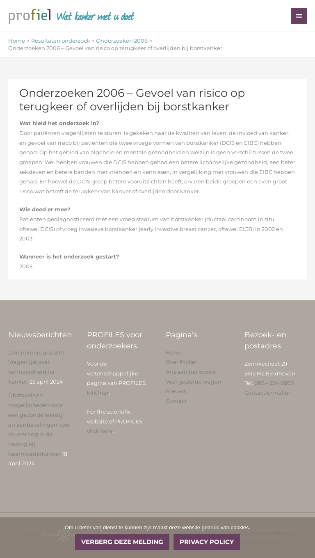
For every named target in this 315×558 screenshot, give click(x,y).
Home (174, 353)
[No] (305, 538)
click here (100, 431)
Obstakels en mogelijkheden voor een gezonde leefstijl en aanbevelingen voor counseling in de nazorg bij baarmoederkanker (39, 424)
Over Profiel (181, 362)
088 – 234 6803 (274, 383)
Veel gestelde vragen (193, 382)
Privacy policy (207, 542)
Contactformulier (267, 393)
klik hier (98, 393)
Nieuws (176, 391)
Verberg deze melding (122, 542)
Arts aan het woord (191, 372)
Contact (176, 401)
